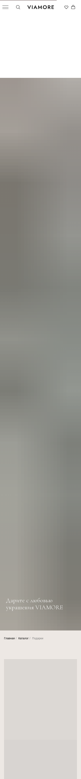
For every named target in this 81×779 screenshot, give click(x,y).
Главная (9, 638)
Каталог (23, 638)
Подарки (37, 638)
